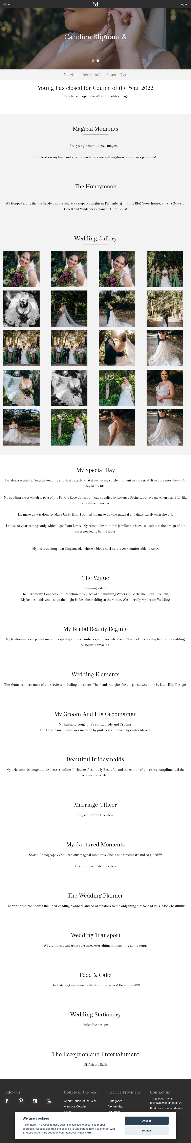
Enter (67, 1111)
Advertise (114, 1111)
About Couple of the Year (80, 1100)
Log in (183, 4)
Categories (115, 1100)
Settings (147, 1130)
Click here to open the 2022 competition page (95, 96)
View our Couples (75, 1106)
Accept (146, 1120)
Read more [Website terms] (84, 1132)
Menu (6, 4)
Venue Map (115, 1106)
